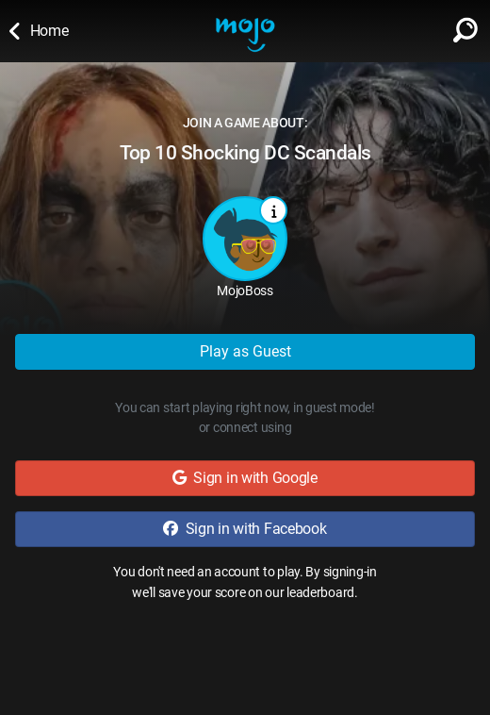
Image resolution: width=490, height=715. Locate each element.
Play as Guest (245, 351)
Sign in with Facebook (244, 529)
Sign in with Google (245, 478)
